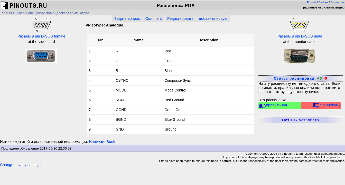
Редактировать (180, 18)
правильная (273, 105)
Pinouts (311, 2)
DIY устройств (300, 120)
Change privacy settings (20, 165)
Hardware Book (102, 142)
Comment (153, 18)
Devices (323, 2)
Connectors (338, 2)
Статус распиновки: (300, 78)
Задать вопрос (127, 18)
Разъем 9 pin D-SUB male (299, 27)
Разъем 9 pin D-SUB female (41, 27)
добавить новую (213, 18)
